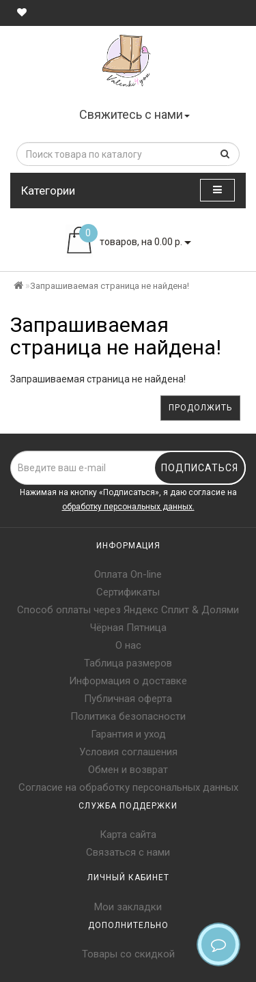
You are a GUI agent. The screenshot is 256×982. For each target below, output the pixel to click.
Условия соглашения (128, 752)
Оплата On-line (128, 574)
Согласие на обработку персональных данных (128, 787)
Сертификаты (128, 592)
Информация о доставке (128, 681)
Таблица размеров (128, 663)
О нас (128, 645)
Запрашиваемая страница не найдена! (109, 286)
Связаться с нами (128, 852)
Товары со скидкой (128, 954)
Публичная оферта (128, 698)
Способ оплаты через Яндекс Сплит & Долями (128, 610)
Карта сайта (128, 834)
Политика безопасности (128, 716)
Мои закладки (128, 907)
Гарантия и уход (128, 734)
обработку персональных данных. (128, 506)
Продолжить (200, 407)
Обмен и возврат (128, 769)
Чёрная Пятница (128, 627)
